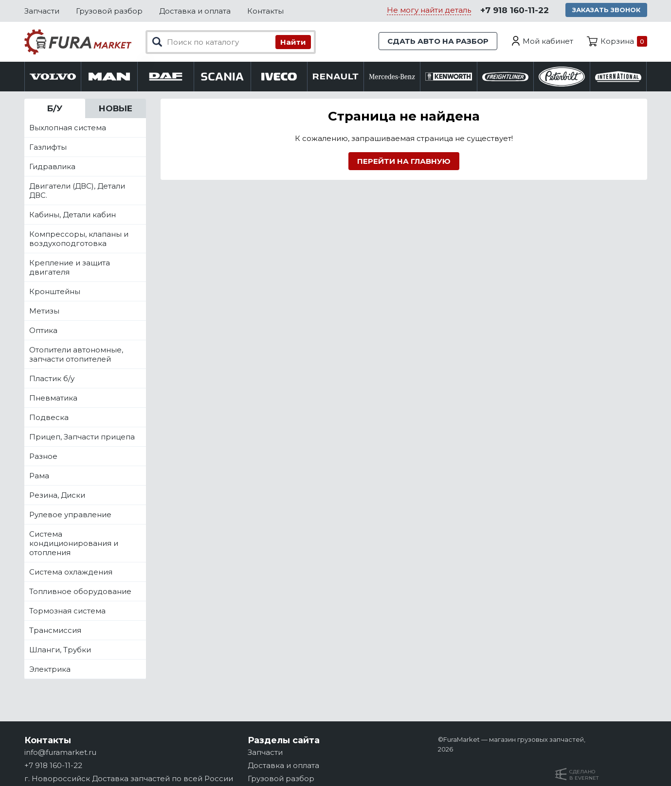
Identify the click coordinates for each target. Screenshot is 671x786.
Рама (39, 475)
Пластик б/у (51, 378)
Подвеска (49, 417)
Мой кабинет (548, 41)
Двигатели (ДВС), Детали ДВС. (77, 190)
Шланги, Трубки (60, 649)
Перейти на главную (404, 161)
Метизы (44, 310)
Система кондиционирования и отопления (73, 543)
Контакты (265, 11)
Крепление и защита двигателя (69, 267)
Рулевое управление (70, 514)
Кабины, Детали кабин (72, 214)
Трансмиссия (55, 630)
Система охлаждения (70, 571)
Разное (43, 456)
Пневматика (53, 397)
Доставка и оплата (195, 11)
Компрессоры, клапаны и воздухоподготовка (78, 238)
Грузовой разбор (109, 11)
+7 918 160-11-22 (514, 10)
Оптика (43, 330)
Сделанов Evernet (583, 775)
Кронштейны (54, 291)
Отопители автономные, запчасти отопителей (76, 354)
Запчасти (41, 11)
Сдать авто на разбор (438, 41)
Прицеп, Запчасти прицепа (82, 436)
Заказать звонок (606, 10)
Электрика (50, 669)
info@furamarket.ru (60, 752)
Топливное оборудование (80, 591)
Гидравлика (52, 166)
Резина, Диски (57, 495)
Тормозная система (67, 610)
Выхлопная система (67, 127)
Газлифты (48, 147)
